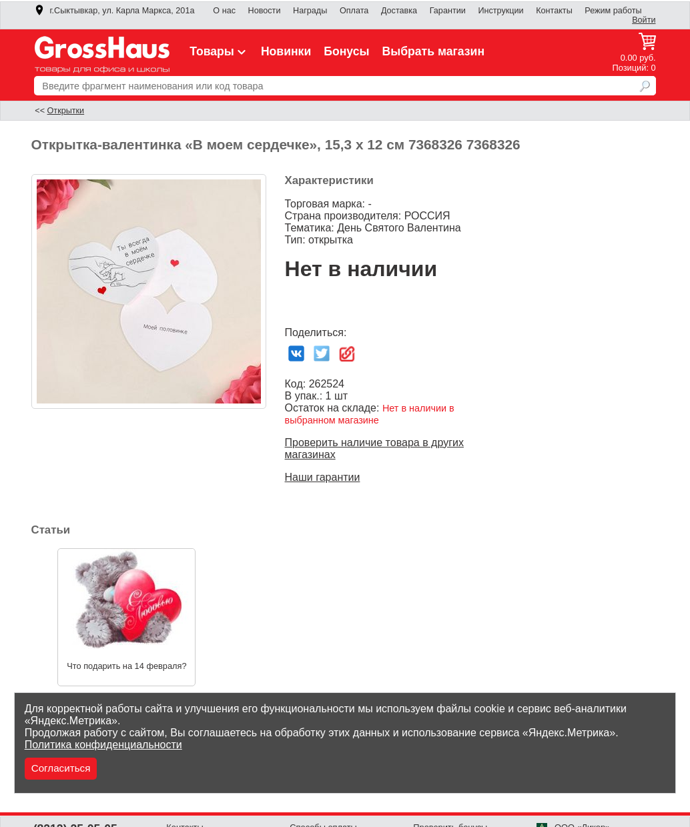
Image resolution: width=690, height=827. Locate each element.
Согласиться (61, 768)
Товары (219, 51)
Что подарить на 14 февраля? (126, 665)
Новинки (286, 51)
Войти (643, 20)
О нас (224, 10)
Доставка (399, 10)
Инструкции (500, 10)
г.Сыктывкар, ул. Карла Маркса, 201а (114, 10)
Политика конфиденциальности (103, 744)
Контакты (554, 10)
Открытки (66, 110)
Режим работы (613, 10)
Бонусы (346, 51)
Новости (264, 10)
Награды (310, 10)
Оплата (354, 10)
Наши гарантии (322, 477)
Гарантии (448, 10)
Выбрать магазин (433, 51)
